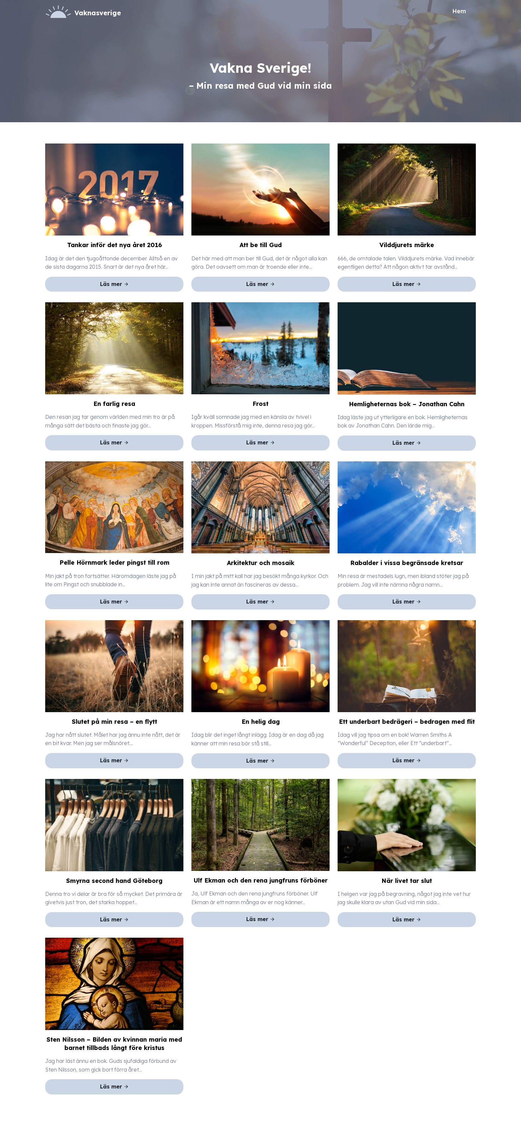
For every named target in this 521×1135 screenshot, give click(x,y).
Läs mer (114, 284)
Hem (459, 11)
